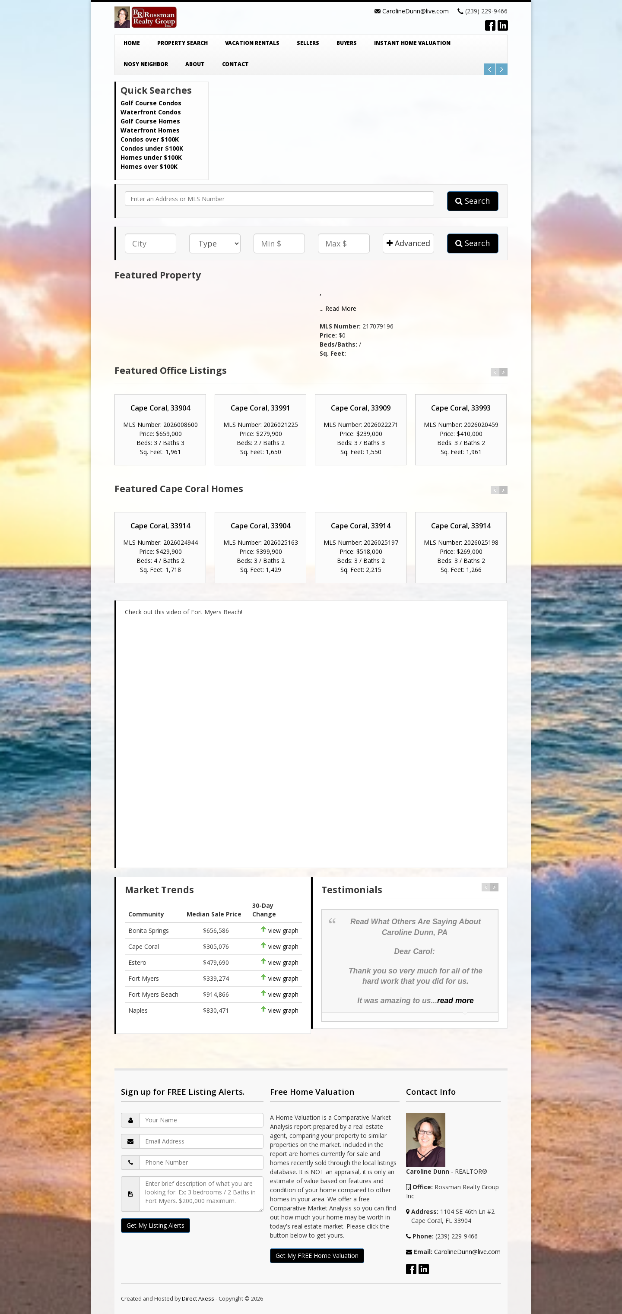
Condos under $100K (152, 148)
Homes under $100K (151, 157)
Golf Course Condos (151, 103)
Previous (489, 69)
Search (472, 201)
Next (502, 69)
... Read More (338, 308)
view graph (283, 930)
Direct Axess (198, 1298)
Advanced (408, 243)
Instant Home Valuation (412, 43)
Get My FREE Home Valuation (317, 1255)
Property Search (182, 43)
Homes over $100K (149, 166)
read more (455, 1000)
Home (132, 43)
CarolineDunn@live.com (415, 11)
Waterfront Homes (150, 130)
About (195, 64)
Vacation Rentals (252, 43)
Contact (235, 64)
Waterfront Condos (151, 112)
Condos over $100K (150, 139)
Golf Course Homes (150, 121)
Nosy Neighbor (146, 64)
